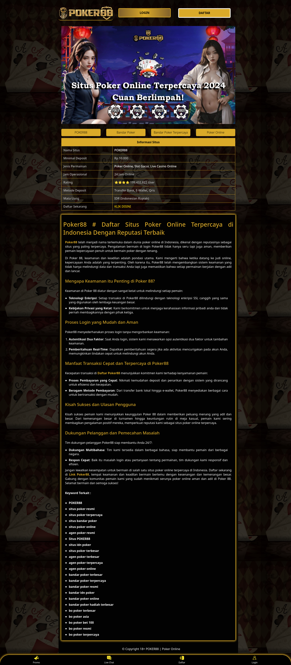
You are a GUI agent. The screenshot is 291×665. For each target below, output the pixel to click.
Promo (36, 660)
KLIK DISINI (122, 206)
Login (255, 660)
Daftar (182, 660)
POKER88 (121, 150)
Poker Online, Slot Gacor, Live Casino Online (145, 166)
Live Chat (109, 660)
